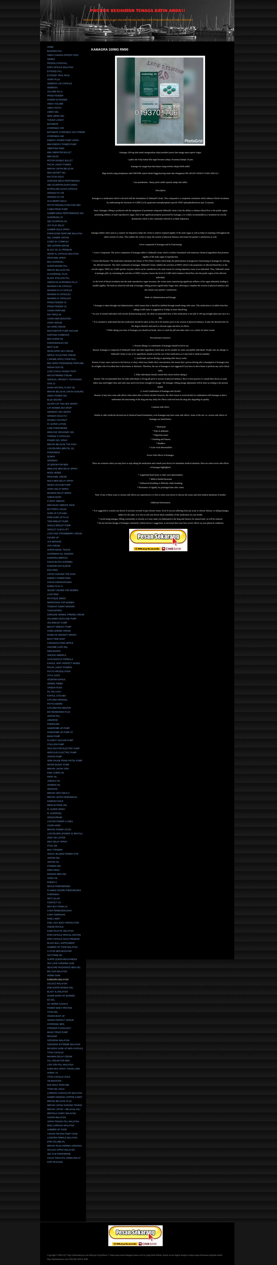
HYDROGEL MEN (55, 1024)
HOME (50, 47)
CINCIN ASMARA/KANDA (59, 582)
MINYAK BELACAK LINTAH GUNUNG (65, 391)
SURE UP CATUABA (57, 513)
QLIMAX (51, 456)
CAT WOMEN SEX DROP (59, 408)
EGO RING (52, 570)
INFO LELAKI (53, 898)
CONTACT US (54, 902)
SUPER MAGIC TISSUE (58, 550)
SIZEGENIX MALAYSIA (58, 1040)
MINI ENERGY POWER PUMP (61, 144)
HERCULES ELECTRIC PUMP (61, 752)
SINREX (51, 59)
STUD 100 (52, 846)
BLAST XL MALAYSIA (57, 992)
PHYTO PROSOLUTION (58, 671)
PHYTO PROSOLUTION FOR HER (64, 205)
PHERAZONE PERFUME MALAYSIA (64, 233)
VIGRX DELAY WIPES (58, 489)
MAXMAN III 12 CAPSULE (59, 290)
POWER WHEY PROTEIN (59, 1008)
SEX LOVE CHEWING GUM (60, 963)
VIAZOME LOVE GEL (57, 647)
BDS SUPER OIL (55, 339)
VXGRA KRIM (53, 825)
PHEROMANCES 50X (57, 343)
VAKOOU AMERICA (56, 655)
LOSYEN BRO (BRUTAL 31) (60, 448)
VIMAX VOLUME (55, 104)
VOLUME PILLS (55, 91)
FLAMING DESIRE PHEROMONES (64, 890)
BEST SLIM (52, 347)
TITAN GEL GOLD (55, 1089)
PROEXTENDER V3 (56, 306)
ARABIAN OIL (53, 785)
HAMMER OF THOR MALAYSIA (62, 947)
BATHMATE (52, 124)
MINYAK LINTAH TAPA (58, 769)
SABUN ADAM (54, 497)
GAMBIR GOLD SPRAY (58, 229)
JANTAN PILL (53, 716)
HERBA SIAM (53, 975)
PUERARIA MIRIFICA (57, 558)
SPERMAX (52, 460)
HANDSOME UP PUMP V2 (60, 732)
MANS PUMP (53, 736)
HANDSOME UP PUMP (58, 728)
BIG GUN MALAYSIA (57, 971)
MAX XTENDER (55, 850)
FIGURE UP (53, 537)
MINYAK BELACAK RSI (58, 270)
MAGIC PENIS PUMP (57, 1032)
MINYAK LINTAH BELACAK (60, 168)
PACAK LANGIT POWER (59, 164)
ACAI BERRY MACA (57, 201)
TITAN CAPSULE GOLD (58, 1077)
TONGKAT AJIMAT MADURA (61, 606)
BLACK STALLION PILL (58, 278)
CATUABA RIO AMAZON (59, 708)
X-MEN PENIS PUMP (57, 209)
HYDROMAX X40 (55, 136)
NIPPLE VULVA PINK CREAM (61, 355)
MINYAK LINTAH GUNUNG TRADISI (64, 1105)
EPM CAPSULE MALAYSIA (60, 67)
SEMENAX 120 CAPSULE (59, 83)
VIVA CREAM (53, 546)
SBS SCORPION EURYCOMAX (62, 185)
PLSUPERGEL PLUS (57, 274)
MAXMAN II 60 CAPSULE (59, 286)
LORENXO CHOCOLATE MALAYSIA (64, 1093)
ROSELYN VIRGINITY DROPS (61, 635)
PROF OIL (52, 777)
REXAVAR (52, 1036)
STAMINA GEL (54, 866)
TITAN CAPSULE (55, 1052)
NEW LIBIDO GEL (55, 116)
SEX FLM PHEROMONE (59, 1154)
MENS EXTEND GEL (57, 805)
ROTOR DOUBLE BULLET (60, 160)
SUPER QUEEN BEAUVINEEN (62, 959)
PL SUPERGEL (54, 813)
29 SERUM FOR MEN (57, 464)
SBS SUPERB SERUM (58, 246)
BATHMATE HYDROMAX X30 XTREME (66, 132)
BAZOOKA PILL (54, 51)
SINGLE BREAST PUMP (59, 525)
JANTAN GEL (53, 858)
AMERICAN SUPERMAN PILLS (62, 282)
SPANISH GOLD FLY (57, 416)
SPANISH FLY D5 (55, 197)
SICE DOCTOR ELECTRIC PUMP (63, 748)
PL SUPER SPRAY (56, 809)
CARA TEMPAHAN (56, 914)
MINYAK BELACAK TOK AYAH (61, 444)
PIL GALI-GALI (54, 691)
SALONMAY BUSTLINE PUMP (61, 619)
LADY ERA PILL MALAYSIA (60, 1065)
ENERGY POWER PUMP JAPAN (63, 140)
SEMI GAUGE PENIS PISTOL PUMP (64, 760)
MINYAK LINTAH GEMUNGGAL (62, 797)
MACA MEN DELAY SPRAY (60, 481)
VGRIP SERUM (54, 323)
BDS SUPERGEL (55, 262)
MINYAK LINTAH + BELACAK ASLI (63, 1109)
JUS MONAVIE (54, 541)
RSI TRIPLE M (54, 314)
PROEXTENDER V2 (56, 302)
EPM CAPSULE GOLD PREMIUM (63, 939)
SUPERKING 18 (55, 217)
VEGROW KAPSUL (56, 679)
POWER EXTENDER (57, 100)
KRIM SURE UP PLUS (58, 517)
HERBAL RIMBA (55, 683)
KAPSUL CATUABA (56, 696)
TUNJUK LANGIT (55, 120)
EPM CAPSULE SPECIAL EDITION (64, 935)
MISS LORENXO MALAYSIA (60, 1125)
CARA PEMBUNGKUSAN (59, 910)
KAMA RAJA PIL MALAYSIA (60, 931)
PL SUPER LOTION (56, 424)
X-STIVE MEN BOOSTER (59, 951)
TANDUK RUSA (54, 687)
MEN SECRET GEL (56, 173)
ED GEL (51, 1000)
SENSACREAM (54, 817)
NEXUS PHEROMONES (58, 886)
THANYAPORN (54, 610)
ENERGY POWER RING (58, 578)
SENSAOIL (52, 789)
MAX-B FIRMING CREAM (59, 375)
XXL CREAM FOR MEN (58, 1060)
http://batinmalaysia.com (78, 1255)
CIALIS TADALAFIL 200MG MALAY (64, 1158)
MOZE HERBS (54, 473)
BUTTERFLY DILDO (56, 509)
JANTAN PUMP (54, 756)
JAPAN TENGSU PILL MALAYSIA (63, 1121)
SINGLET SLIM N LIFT (58, 529)
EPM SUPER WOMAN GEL (60, 987)
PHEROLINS (53, 724)
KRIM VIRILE (53, 870)
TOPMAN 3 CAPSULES (58, 436)
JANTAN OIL (53, 862)
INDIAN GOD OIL (55, 367)
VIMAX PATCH (54, 108)
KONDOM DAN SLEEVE (59, 566)
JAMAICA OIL (53, 781)
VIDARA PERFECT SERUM (60, 1020)
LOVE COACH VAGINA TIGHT (61, 371)
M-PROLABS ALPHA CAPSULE (62, 189)
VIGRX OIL (52, 878)
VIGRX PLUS (53, 79)
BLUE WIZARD (54, 400)
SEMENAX (52, 87)
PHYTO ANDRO (55, 704)
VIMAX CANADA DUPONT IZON (62, 55)
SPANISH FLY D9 (55, 193)
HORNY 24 (52, 1073)
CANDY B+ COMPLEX (58, 241)
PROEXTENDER (55, 95)
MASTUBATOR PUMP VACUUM (62, 331)
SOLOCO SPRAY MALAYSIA (61, 1150)
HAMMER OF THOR (57, 1129)
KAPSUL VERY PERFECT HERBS (63, 663)
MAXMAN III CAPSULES (59, 294)
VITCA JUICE (53, 675)
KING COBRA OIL (55, 773)
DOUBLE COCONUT (57, 420)
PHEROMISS (53, 452)
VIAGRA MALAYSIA (56, 1117)
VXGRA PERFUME (56, 310)
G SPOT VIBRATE (56, 501)
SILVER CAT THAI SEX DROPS (62, 404)
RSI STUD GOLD (55, 177)
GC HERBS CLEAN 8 (57, 1004)
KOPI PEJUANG (55, 1162)
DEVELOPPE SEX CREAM (60, 351)
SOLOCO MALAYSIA (57, 983)
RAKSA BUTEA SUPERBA (59, 562)
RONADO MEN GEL (57, 874)
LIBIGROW (52, 720)
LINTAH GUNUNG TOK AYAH (61, 574)
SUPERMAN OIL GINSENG (60, 554)
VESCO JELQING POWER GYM (62, 854)
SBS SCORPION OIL (57, 221)
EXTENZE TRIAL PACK (58, 75)
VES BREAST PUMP (57, 623)
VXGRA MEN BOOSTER (59, 318)
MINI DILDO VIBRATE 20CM (60, 505)
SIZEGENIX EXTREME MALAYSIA (63, 1044)
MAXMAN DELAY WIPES (59, 493)
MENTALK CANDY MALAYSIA (61, 1113)
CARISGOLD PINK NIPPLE (60, 643)
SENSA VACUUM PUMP (58, 485)
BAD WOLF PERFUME (58, 1085)
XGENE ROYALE (55, 927)
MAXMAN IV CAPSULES (59, 298)
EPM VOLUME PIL (56, 1142)
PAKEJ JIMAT (53, 919)
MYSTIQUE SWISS (56, 598)
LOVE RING (53, 594)
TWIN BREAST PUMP (57, 521)
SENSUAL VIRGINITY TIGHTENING (64, 379)
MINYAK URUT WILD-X (58, 793)
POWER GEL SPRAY (57, 440)
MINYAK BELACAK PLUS (59, 1101)
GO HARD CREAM (56, 327)
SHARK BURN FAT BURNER (61, 996)
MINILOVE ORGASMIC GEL (60, 432)
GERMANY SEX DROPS (59, 412)
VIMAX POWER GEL (57, 396)
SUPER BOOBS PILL (57, 266)
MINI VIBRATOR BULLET (59, 152)
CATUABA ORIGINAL (57, 700)
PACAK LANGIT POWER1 (59, 667)
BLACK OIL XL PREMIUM (59, 250)
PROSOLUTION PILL (57, 63)
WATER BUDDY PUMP (58, 764)
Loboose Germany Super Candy (62, 1133)
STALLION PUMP (55, 744)
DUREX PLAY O (55, 586)
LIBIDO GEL (53, 112)
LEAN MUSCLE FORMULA (60, 659)
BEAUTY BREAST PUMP (59, 627)
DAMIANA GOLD (55, 801)
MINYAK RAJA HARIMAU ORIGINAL (64, 1146)
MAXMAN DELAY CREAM (59, 1056)
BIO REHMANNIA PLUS (58, 712)
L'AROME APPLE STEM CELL (61, 359)
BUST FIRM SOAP (56, 639)
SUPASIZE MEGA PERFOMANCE (63, 181)
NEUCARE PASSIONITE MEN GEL (64, 967)
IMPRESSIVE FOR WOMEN (60, 602)
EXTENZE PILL (54, 71)
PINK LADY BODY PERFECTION (63, 923)
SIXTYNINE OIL (54, 955)
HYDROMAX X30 (55, 128)
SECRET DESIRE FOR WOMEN (62, 590)
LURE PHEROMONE (57, 428)
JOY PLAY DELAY (55, 225)
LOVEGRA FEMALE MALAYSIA (62, 1137)
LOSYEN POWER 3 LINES (60, 821)
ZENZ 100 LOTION (56, 837)
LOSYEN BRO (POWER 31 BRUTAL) (65, 833)
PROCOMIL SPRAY (56, 258)
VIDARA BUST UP (56, 1016)
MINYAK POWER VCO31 (59, 829)
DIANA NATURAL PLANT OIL (61, 387)
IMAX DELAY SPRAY (57, 842)
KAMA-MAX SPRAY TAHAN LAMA (63, 1069)
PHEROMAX (53, 894)
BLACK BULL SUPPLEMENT (61, 943)
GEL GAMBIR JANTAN (58, 237)
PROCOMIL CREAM (57, 477)
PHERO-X (52, 882)
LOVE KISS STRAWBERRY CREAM (64, 533)
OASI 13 (51, 383)
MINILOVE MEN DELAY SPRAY (62, 469)
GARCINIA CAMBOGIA (58, 335)
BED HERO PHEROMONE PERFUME (65, 363)
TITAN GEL (52, 1012)
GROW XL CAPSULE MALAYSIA (63, 254)
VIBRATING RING (55, 148)
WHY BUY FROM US (57, 906)
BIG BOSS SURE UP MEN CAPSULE (65, 1048)
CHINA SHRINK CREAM (58, 631)
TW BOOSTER (54, 1081)
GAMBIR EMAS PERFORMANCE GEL (65, 213)
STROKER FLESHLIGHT (59, 1028)
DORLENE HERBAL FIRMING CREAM (65, 614)
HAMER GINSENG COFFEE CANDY (64, 1097)
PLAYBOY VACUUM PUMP (60, 740)
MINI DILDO (53, 156)
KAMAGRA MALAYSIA (58, 979)
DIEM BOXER (53, 651)
